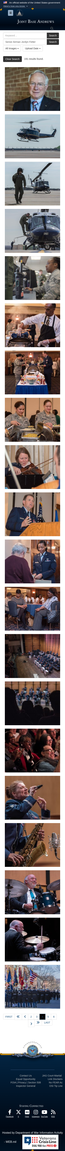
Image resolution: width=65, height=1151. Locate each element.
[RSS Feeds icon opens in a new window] (53, 1113)
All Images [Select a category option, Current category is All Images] (12, 48)
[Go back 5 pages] (18, 1017)
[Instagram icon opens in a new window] (35, 1113)
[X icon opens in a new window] (18, 1113)
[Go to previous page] (25, 1017)
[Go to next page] (31, 1023)
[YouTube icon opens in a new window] (44, 1113)
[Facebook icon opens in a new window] (9, 1113)
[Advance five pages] (38, 1023)
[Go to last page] (47, 1022)
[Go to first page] (9, 1017)
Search (53, 35)
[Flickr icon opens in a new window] (27, 1113)
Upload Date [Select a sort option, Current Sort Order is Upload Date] (33, 48)
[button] (16, 6)
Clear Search (12, 59)
